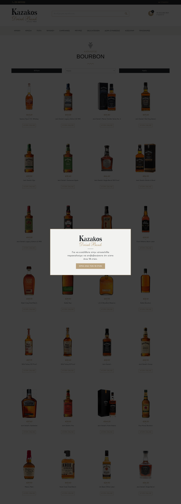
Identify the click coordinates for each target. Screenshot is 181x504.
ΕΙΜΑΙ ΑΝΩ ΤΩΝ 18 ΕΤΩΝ (90, 266)
